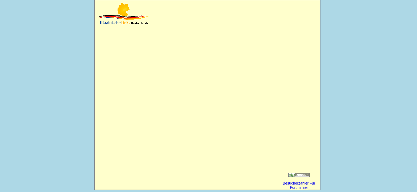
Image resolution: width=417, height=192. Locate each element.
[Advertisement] (214, 13)
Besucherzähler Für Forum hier (299, 185)
